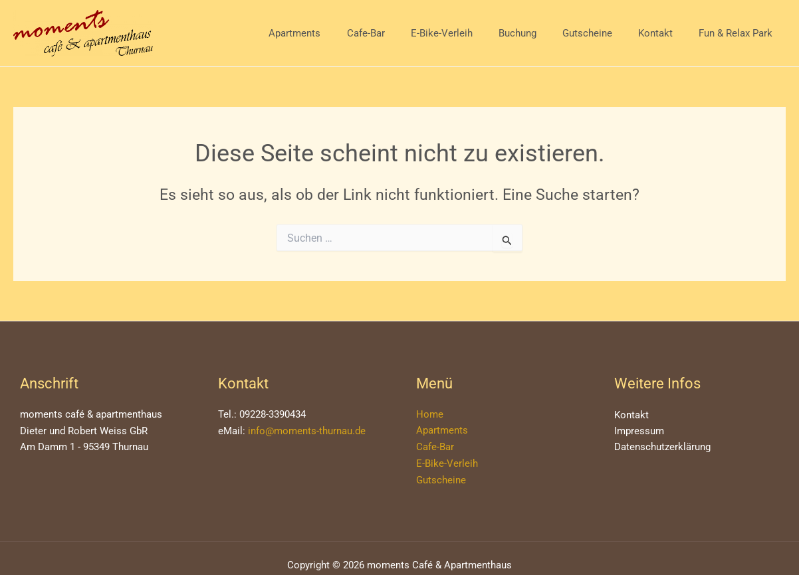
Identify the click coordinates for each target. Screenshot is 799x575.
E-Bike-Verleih (469, 33)
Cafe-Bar (399, 33)
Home (429, 414)
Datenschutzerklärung (662, 448)
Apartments (334, 33)
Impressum (639, 432)
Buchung (539, 33)
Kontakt (664, 33)
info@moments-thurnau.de (307, 431)
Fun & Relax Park (739, 33)
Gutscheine (603, 33)
